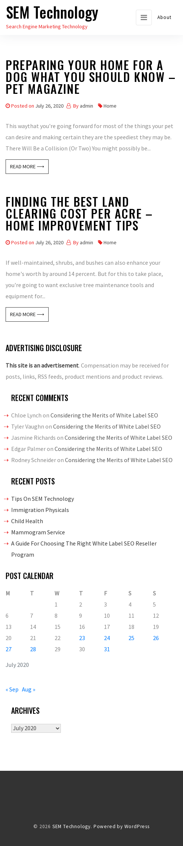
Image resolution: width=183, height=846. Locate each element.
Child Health (27, 521)
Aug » (28, 689)
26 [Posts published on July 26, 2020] (156, 638)
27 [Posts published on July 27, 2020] (9, 649)
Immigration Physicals (40, 509)
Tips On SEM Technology (42, 498)
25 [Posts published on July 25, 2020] (131, 638)
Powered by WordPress (122, 826)
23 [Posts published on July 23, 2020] (82, 638)
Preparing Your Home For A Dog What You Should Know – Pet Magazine (91, 78)
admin (86, 105)
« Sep (12, 689)
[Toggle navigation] (144, 17)
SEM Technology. (72, 826)
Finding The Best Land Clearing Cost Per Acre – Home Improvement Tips (79, 214)
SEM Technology (52, 12)
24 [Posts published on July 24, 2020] (107, 638)
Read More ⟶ (27, 166)
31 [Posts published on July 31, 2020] (107, 649)
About (164, 17)
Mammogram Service (38, 532)
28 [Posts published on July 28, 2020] (33, 649)
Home (110, 105)
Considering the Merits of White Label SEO (104, 415)
